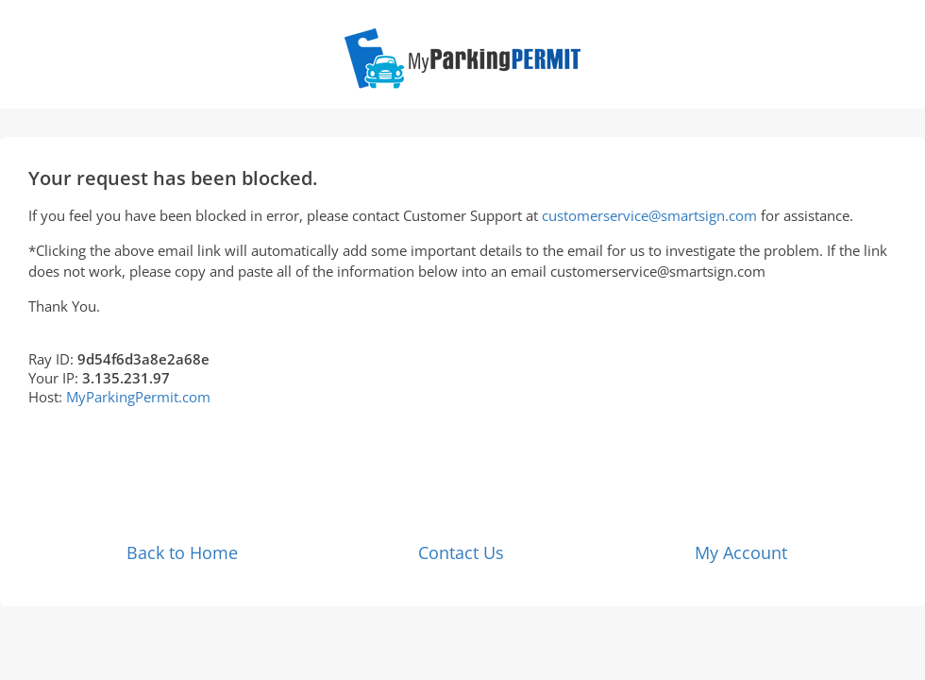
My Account (741, 552)
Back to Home (182, 552)
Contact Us (461, 552)
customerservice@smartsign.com (649, 215)
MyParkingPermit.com (138, 396)
